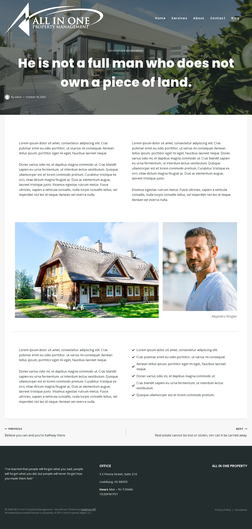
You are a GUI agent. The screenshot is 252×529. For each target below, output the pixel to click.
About (198, 18)
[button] (19, 270)
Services (179, 18)
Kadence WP (88, 509)
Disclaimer (241, 510)
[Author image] (7, 97)
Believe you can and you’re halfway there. (64, 432)
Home (160, 18)
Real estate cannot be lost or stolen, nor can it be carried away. (188, 432)
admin (18, 97)
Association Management (126, 50)
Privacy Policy (223, 510)
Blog (235, 18)
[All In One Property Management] (54, 19)
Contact (218, 18)
